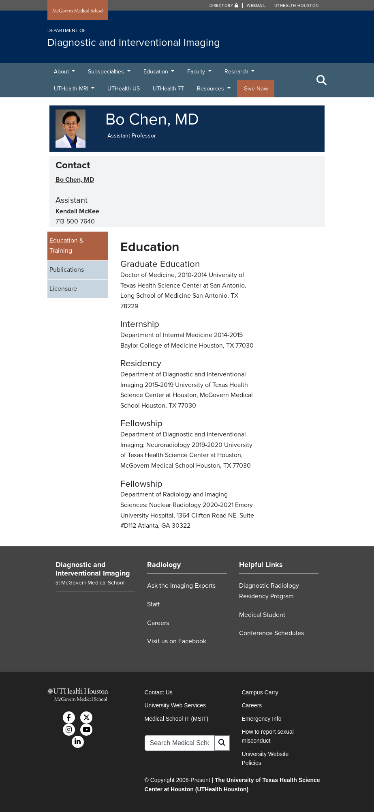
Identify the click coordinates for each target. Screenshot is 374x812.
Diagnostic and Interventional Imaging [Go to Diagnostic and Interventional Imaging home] (93, 569)
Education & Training (66, 245)
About (62, 71)
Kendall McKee (77, 211)
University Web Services (175, 705)
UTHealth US (123, 88)
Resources (211, 88)
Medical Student (262, 615)
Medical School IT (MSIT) (177, 718)
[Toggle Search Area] (321, 80)
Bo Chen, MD (75, 180)
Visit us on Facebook (176, 641)
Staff (153, 604)
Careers (158, 623)
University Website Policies (265, 758)
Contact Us (159, 692)
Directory (224, 5)
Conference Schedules (271, 633)
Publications (66, 270)
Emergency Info (262, 718)
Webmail (256, 5)
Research (237, 71)
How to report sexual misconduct (268, 736)
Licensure (63, 289)
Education (156, 71)
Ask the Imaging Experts (181, 586)
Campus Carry (260, 692)
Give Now (256, 88)
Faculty (197, 71)
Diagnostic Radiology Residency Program (269, 591)
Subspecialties (107, 71)
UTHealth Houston (296, 5)
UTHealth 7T (168, 88)
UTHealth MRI (72, 88)
